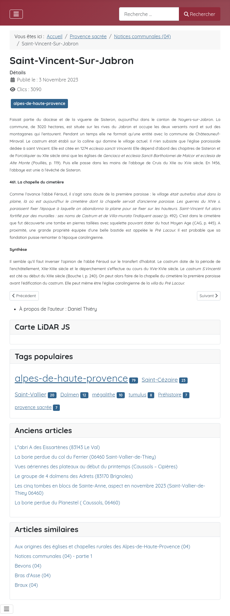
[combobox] (149, 14)
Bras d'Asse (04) (33, 575)
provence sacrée (33, 407)
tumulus (137, 395)
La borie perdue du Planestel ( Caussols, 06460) (67, 503)
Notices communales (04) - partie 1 (53, 556)
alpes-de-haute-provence (39, 103)
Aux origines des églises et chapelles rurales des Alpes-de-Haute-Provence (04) (102, 547)
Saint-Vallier (30, 394)
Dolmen (69, 394)
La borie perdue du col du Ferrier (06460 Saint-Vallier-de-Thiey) (85, 457)
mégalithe (103, 394)
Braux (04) (26, 585)
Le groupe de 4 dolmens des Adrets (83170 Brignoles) (74, 476)
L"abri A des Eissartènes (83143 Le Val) (57, 447)
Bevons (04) (28, 566)
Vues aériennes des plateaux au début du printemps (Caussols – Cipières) (96, 467)
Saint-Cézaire (160, 379)
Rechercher (199, 14)
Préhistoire (170, 395)
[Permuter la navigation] (16, 14)
